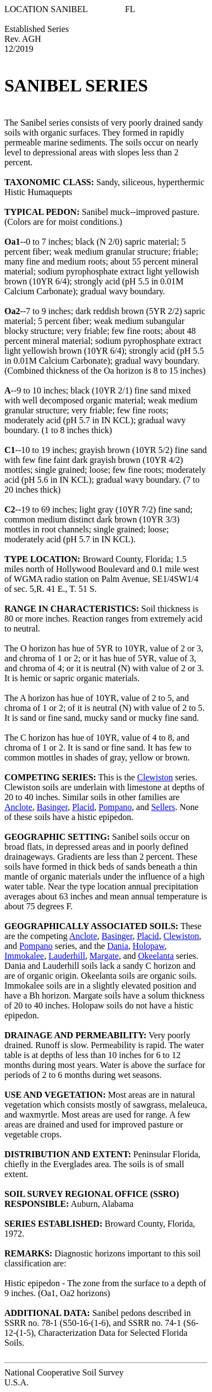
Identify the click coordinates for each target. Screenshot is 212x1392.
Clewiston (155, 777)
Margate (104, 956)
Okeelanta (156, 956)
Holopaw (149, 946)
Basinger (52, 807)
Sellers (163, 807)
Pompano (115, 807)
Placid (83, 807)
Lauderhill (66, 956)
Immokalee (24, 956)
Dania (117, 946)
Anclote (18, 807)
